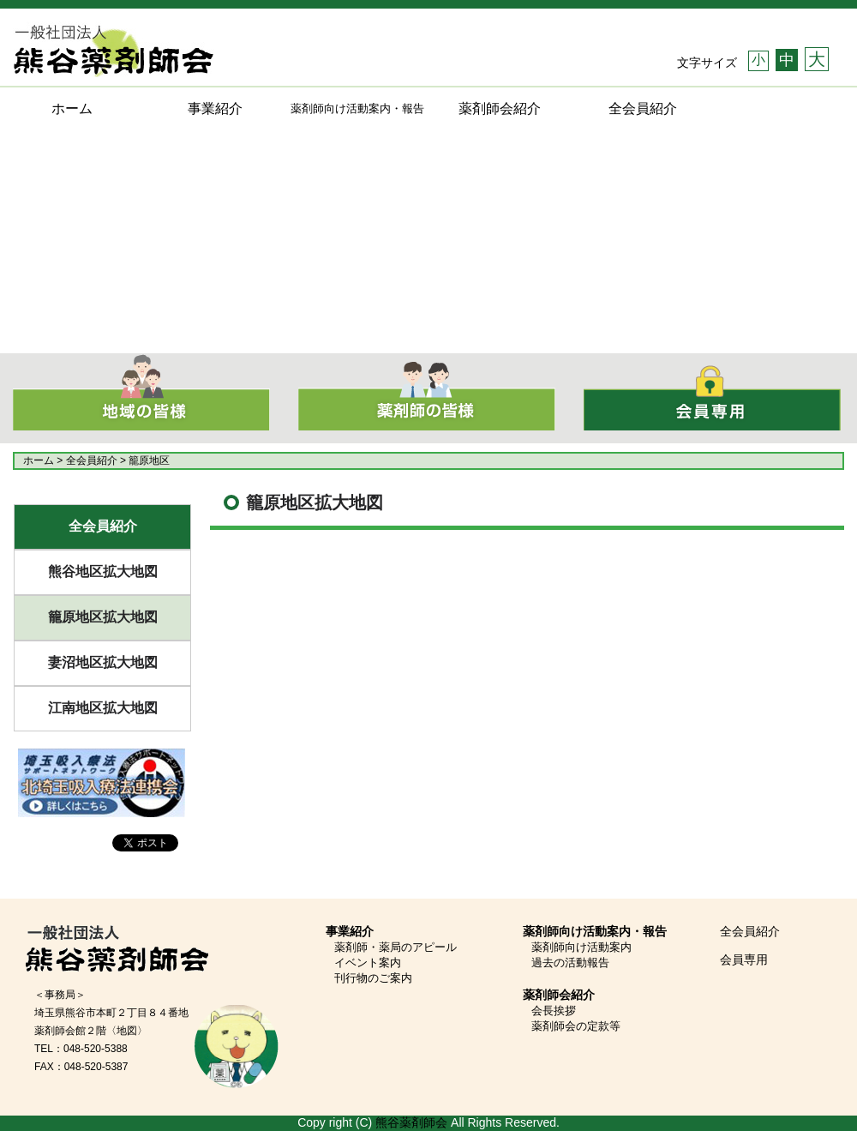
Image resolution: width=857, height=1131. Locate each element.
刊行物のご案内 (373, 978)
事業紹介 (215, 108)
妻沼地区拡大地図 (103, 662)
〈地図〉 (126, 1031)
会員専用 (744, 959)
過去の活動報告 (570, 962)
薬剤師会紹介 (499, 108)
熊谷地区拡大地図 (103, 571)
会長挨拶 (553, 1010)
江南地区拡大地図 (103, 708)
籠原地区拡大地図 (103, 617)
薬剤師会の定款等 (575, 1026)
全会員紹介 (642, 108)
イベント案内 (367, 962)
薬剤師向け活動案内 (581, 947)
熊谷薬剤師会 (411, 1122)
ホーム (72, 108)
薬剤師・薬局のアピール (395, 947)
